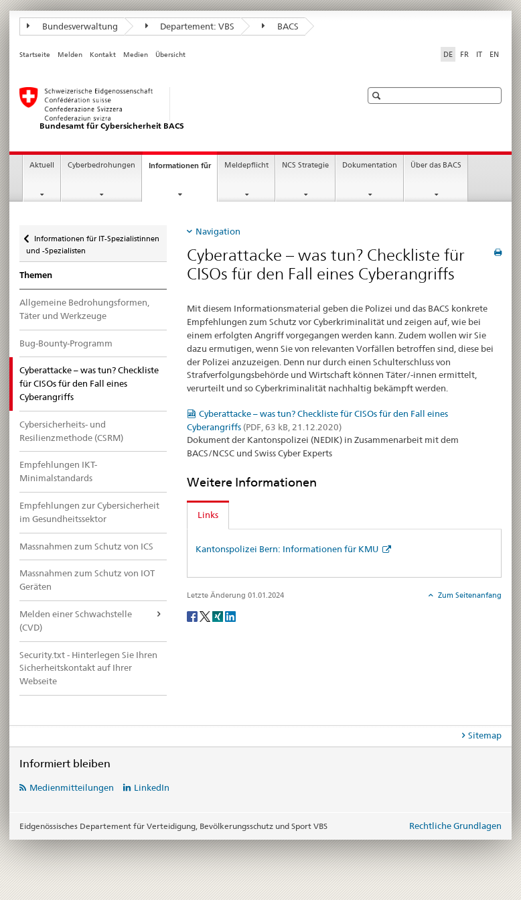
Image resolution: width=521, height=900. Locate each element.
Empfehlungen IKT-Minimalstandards (58, 471)
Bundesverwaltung (72, 26)
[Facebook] (193, 615)
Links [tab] (208, 514)
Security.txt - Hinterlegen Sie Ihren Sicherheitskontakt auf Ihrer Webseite (88, 668)
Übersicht (170, 54)
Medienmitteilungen (71, 787)
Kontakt (103, 54)
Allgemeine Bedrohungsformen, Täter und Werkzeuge (84, 309)
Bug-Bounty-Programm (66, 343)
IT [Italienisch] (479, 54)
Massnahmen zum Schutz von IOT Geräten (87, 580)
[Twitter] (206, 615)
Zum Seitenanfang (469, 595)
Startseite (34, 54)
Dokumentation (369, 165)
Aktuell (41, 165)
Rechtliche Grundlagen (455, 825)
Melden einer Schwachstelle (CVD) (75, 620)
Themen (35, 275)
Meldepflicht (246, 165)
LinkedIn (151, 787)
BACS (280, 26)
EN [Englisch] (494, 54)
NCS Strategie (305, 165)
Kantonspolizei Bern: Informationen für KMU (288, 548)
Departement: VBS (190, 26)
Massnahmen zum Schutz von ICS (86, 546)
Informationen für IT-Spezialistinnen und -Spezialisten (92, 240)
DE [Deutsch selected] (448, 54)
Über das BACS (436, 165)
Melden (70, 54)
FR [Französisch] (464, 54)
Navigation (218, 231)
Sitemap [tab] (485, 735)
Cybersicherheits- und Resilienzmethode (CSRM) (71, 431)
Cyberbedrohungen (101, 165)
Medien (135, 54)
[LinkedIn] (230, 615)
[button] (378, 95)
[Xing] (218, 615)
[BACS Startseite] (176, 109)
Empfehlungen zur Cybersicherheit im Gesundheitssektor (89, 512)
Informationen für (183, 169)
